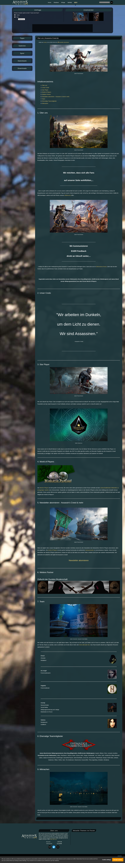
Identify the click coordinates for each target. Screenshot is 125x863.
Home (49, 2)
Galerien (22, 46)
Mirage (63, 2)
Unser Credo (45, 87)
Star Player (45, 90)
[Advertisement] (62, 28)
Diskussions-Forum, (101, 266)
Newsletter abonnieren (63, 42)
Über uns (44, 85)
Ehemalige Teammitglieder (49, 101)
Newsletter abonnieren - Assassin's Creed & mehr (55, 96)
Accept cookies (118, 860)
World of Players (46, 92)
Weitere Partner (46, 94)
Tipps (22, 38)
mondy (45, 42)
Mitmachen (45, 103)
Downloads (22, 68)
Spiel (22, 53)
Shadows (56, 2)
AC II (75, 2)
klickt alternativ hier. (84, 644)
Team (43, 99)
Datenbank (22, 61)
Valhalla (70, 2)
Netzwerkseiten (89, 550)
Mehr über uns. (53, 839)
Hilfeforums (68, 195)
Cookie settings (106, 860)
